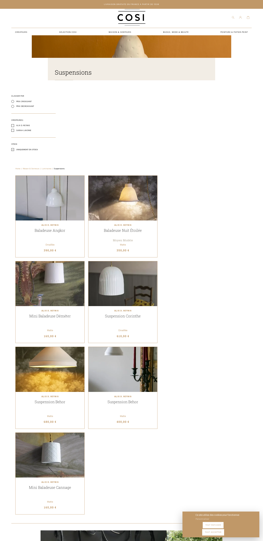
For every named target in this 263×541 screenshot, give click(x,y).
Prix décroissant (30, 120)
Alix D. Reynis (28, 140)
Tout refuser (224, 530)
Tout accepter (246, 530)
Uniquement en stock (32, 164)
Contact (131, 485)
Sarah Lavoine (28, 144)
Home (70, 103)
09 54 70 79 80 (45, 505)
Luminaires (99, 103)
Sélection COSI (84, 475)
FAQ (128, 490)
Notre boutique (135, 480)
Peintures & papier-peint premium (145, 475)
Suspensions (111, 103)
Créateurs (82, 480)
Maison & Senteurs (83, 103)
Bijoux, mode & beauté (88, 490)
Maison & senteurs (87, 485)
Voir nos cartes (176, 353)
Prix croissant (29, 116)
